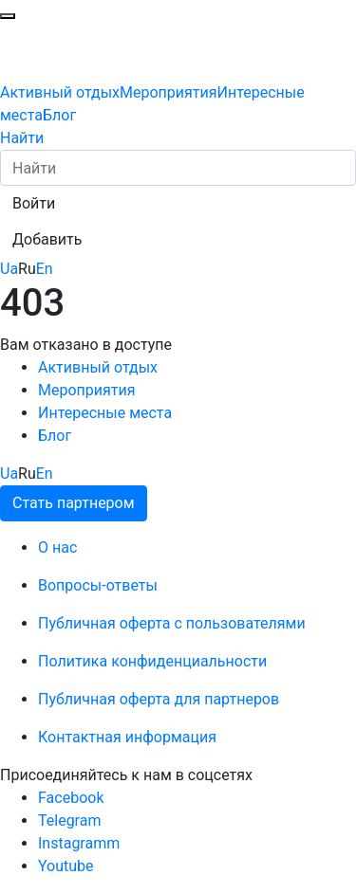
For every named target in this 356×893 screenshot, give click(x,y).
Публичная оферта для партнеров (158, 699)
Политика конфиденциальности (152, 661)
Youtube (66, 866)
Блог (59, 115)
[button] (33, 204)
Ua (9, 269)
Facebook (70, 798)
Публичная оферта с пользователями (172, 623)
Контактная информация (127, 737)
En (44, 269)
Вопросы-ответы (98, 585)
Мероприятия (168, 92)
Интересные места (105, 413)
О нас (57, 547)
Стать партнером (73, 503)
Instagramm (79, 843)
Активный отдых (60, 92)
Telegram (69, 820)
